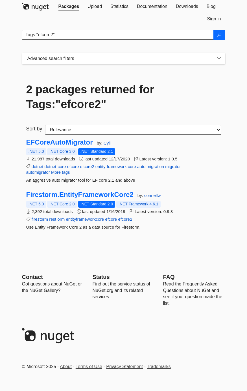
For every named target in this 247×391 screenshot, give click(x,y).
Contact (32, 277)
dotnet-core (55, 166)
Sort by (34, 129)
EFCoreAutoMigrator (59, 142)
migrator (173, 166)
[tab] (69, 6)
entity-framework (111, 166)
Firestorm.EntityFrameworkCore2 (80, 195)
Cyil (107, 143)
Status (101, 277)
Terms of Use (89, 366)
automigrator (38, 172)
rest (52, 219)
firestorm (40, 219)
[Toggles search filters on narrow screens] (219, 58)
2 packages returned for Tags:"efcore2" (90, 96)
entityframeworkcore (85, 219)
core (132, 166)
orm (61, 219)
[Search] (219, 35)
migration (155, 166)
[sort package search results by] (133, 130)
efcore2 (87, 166)
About (66, 366)
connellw (152, 195)
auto (141, 166)
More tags (60, 172)
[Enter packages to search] (118, 35)
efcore (73, 166)
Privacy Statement (124, 366)
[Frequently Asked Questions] (169, 277)
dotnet (37, 166)
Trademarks (159, 366)
